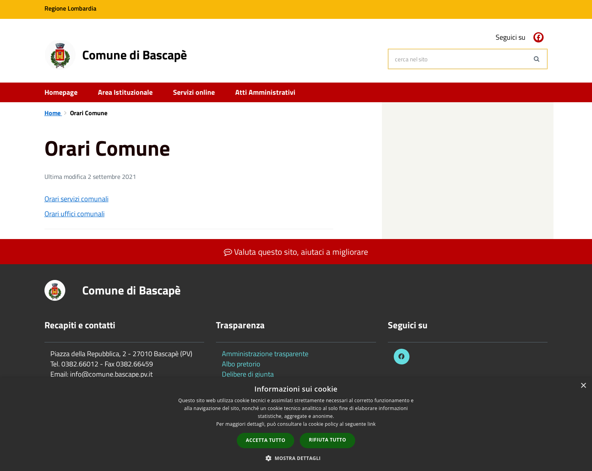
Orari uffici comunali (74, 213)
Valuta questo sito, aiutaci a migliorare (296, 251)
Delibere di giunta (248, 374)
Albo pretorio (241, 364)
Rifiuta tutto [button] (327, 439)
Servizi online (194, 92)
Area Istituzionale (125, 92)
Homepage (60, 92)
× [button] (583, 386)
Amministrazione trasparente (265, 353)
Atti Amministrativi (265, 92)
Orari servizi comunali (76, 198)
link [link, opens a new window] (371, 424)
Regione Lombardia (70, 8)
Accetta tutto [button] (265, 440)
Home (53, 113)
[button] (296, 458)
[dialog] (296, 424)
